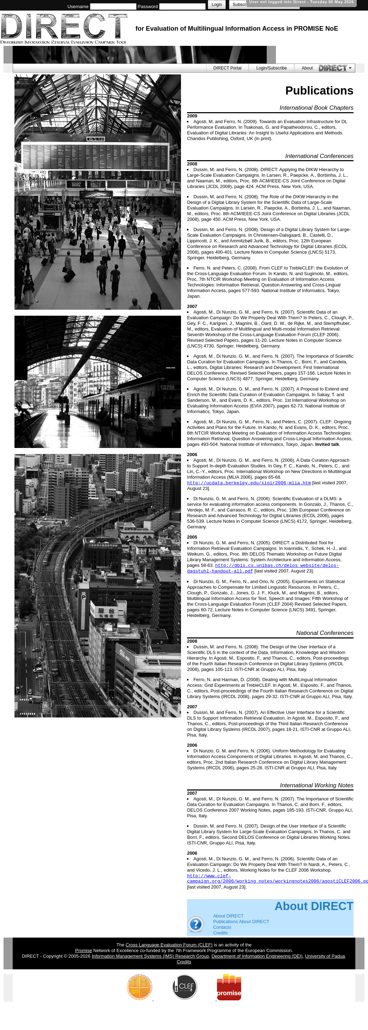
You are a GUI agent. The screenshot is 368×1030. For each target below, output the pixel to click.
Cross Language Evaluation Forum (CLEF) (169, 944)
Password (148, 6)
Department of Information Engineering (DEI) (256, 956)
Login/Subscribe (271, 68)
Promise (83, 950)
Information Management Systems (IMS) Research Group (150, 956)
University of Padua (325, 956)
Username (78, 6)
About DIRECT (228, 916)
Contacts (222, 927)
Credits (220, 932)
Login (217, 4)
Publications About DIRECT (241, 921)
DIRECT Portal (227, 68)
